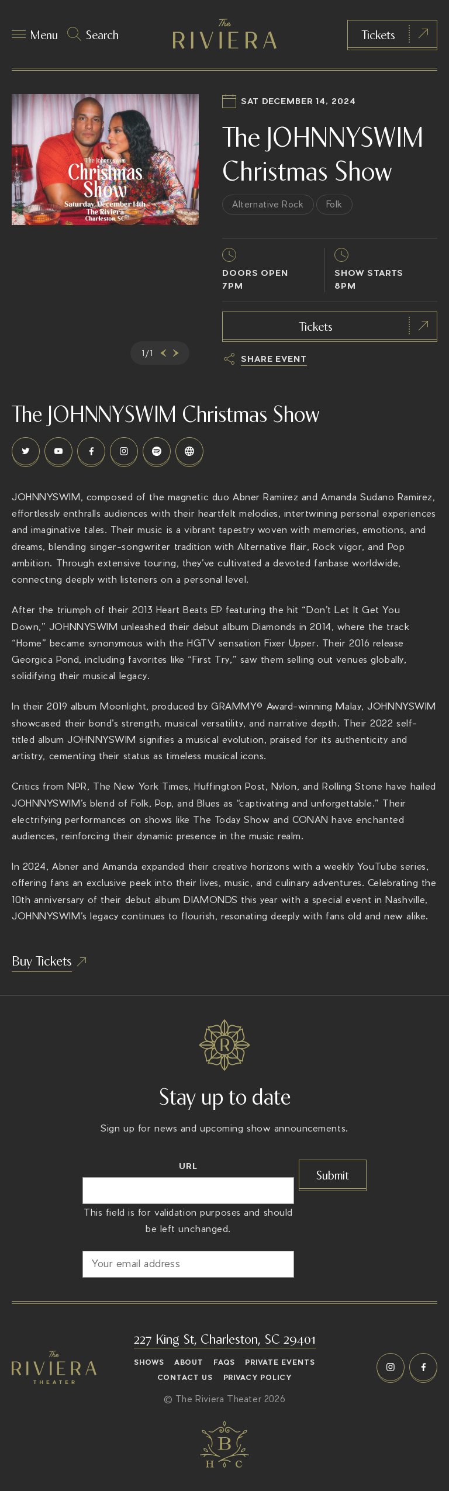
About (188, 1362)
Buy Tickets (42, 959)
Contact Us (185, 1377)
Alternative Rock (268, 204)
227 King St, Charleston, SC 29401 (225, 1338)
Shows (149, 1362)
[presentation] (161, 353)
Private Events (280, 1362)
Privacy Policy (257, 1377)
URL (188, 1165)
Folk (334, 204)
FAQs (224, 1362)
